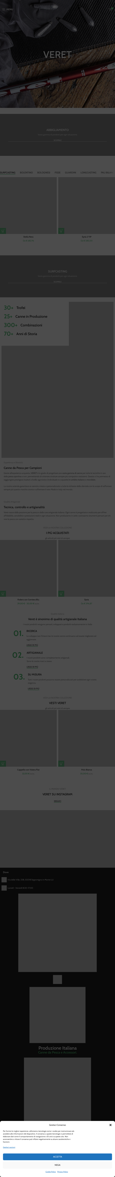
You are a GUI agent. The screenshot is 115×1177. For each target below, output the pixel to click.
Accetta (57, 1156)
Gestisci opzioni (9, 1147)
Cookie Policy (51, 1172)
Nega (57, 1165)
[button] (110, 1125)
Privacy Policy (62, 1172)
